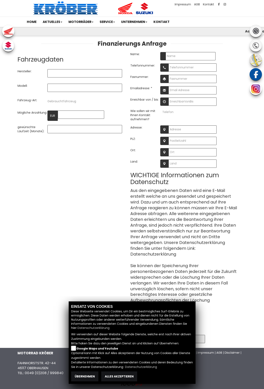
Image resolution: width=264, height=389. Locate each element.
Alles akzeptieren (119, 376)
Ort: (133, 150)
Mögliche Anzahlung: (32, 113)
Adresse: (136, 127)
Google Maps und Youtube (97, 348)
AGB (197, 4)
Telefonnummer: (142, 65)
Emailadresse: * (141, 88)
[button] (52, 22)
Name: (135, 54)
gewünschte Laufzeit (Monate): (31, 129)
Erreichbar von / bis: (144, 100)
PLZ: (133, 139)
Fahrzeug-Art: (27, 100)
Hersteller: (25, 71)
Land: (134, 161)
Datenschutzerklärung (153, 254)
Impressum (183, 4)
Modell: (22, 86)
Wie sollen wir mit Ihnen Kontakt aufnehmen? (142, 115)
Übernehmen (85, 376)
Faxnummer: (139, 77)
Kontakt (208, 4)
